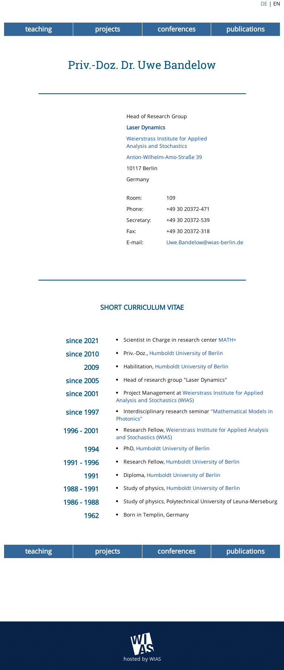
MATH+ (227, 339)
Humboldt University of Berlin (186, 352)
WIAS (155, 659)
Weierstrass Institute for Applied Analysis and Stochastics (166, 142)
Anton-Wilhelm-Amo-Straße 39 (164, 156)
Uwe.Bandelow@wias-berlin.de (204, 242)
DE (264, 3)
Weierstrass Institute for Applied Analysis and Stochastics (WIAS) (189, 396)
